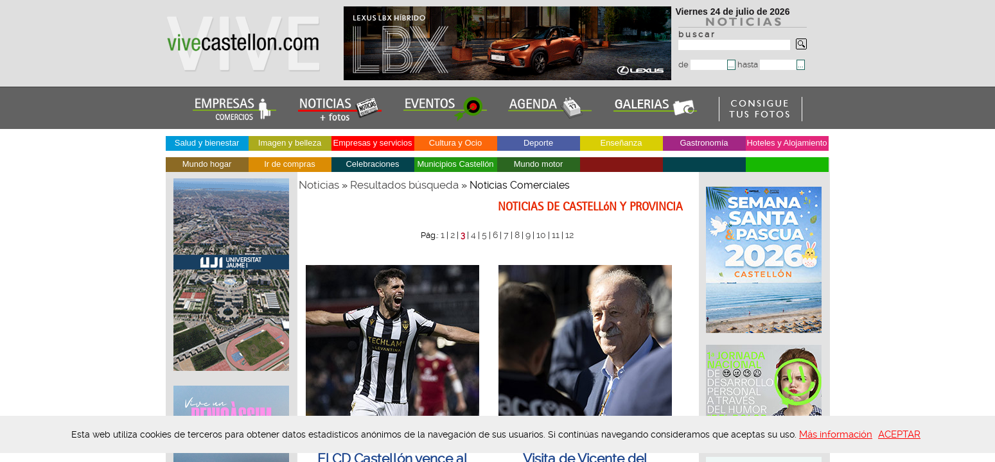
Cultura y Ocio (455, 143)
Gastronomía (704, 143)
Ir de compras (289, 164)
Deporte (538, 143)
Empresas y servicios (372, 143)
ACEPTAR (899, 434)
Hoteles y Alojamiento (786, 143)
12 (569, 235)
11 (555, 235)
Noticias (319, 184)
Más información (835, 434)
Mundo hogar (207, 164)
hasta (767, 64)
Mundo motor (538, 164)
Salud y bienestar (207, 143)
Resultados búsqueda (404, 184)
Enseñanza (621, 143)
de (702, 64)
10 (541, 235)
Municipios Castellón (455, 164)
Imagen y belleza (289, 143)
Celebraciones (372, 164)
